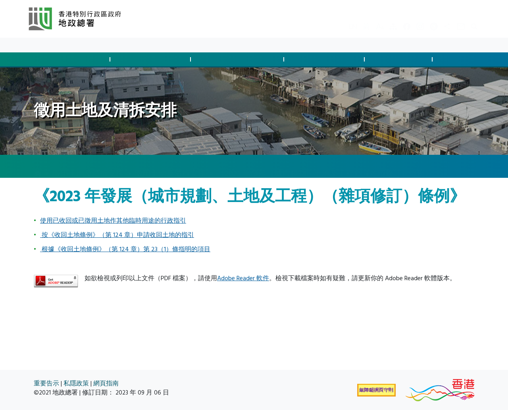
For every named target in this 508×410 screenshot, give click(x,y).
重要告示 (46, 383)
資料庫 (92, 45)
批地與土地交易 (71, 59)
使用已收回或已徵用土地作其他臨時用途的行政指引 (113, 220)
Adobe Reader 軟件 (243, 278)
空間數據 (464, 59)
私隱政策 (76, 383)
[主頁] (38, 166)
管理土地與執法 (325, 59)
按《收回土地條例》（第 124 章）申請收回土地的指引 (117, 235)
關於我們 (120, 45)
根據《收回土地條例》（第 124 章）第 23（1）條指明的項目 (125, 249)
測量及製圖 (400, 59)
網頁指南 (106, 383)
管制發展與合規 (151, 59)
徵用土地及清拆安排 (238, 59)
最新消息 (63, 45)
